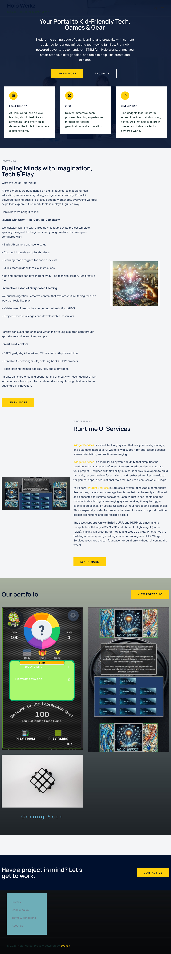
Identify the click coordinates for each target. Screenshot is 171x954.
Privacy (16, 902)
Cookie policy (20, 910)
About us (17, 925)
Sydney (65, 945)
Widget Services (83, 462)
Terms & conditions (24, 917)
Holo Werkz (21, 5)
